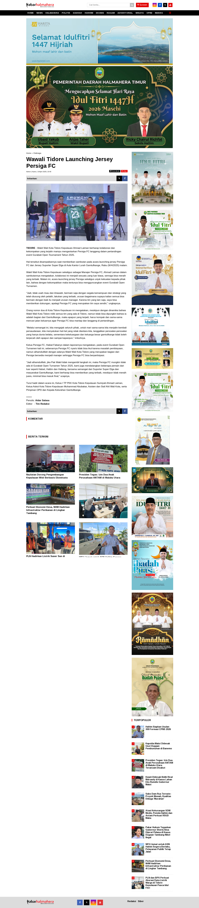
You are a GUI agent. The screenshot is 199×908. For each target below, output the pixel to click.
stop (124, 171)
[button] (170, 11)
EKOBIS (100, 13)
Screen (142, 4)
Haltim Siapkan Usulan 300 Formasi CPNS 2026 (158, 728)
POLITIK (66, 13)
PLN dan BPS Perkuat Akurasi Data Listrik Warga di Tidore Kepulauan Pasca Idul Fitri (157, 883)
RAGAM (111, 13)
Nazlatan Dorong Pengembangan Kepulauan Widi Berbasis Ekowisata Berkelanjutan (47, 477)
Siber (141, 901)
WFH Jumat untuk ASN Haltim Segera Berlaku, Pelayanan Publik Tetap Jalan (158, 848)
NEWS (39, 13)
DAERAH (77, 13)
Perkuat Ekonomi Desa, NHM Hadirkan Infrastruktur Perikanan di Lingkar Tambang (48, 510)
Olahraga (37, 153)
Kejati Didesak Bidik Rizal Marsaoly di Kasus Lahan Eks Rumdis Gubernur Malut (159, 781)
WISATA (140, 13)
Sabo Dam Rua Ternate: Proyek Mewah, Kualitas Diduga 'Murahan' (158, 796)
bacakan (115, 171)
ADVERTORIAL (125, 13)
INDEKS (159, 13)
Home (28, 153)
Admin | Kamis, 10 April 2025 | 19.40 (38, 171)
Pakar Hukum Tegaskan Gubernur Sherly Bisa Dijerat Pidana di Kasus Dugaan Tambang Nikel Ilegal (158, 832)
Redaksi (131, 901)
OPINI (149, 13)
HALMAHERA (52, 13)
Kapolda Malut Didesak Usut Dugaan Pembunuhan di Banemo (159, 746)
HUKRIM (89, 13)
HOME (30, 13)
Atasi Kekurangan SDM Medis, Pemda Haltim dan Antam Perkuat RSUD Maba (159, 814)
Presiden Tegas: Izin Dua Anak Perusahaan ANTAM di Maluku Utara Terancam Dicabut (99, 477)
